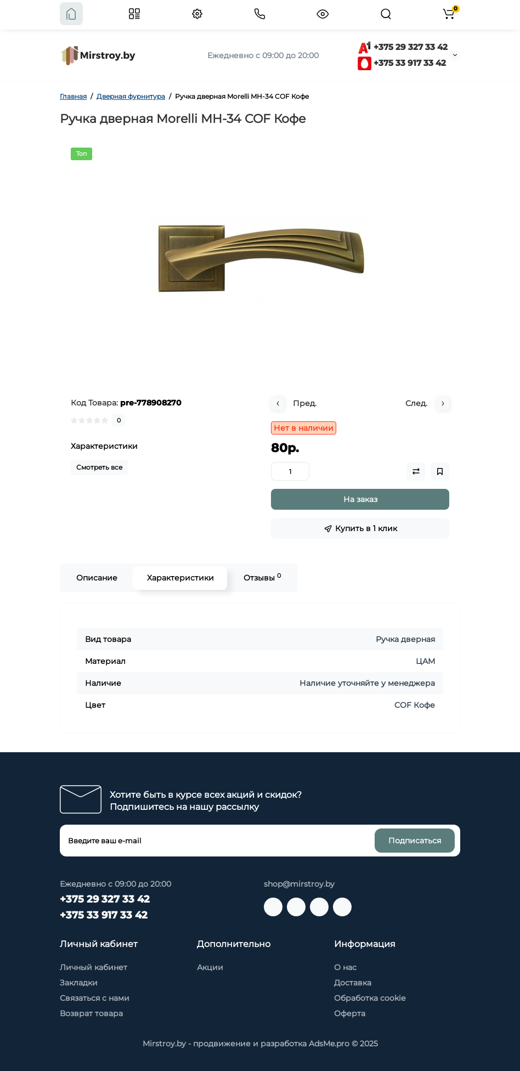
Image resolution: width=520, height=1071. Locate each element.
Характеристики (179, 578)
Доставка (352, 983)
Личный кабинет (93, 967)
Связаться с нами (94, 998)
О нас (345, 967)
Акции (210, 967)
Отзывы (261, 577)
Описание (96, 578)
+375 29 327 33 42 (403, 47)
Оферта (349, 1013)
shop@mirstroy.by (299, 884)
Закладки (79, 983)
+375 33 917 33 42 (402, 63)
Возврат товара (91, 1013)
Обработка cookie (369, 998)
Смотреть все (99, 467)
